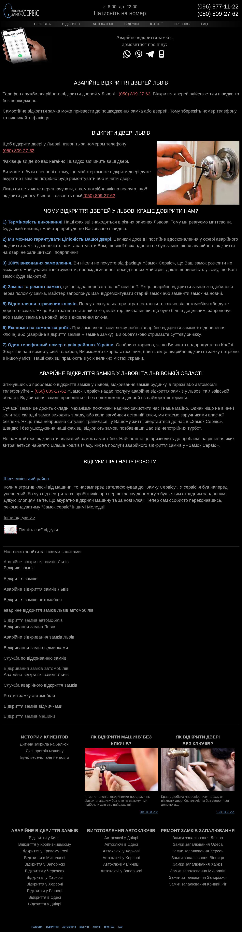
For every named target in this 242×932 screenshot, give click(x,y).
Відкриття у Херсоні (44, 884)
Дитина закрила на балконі (45, 744)
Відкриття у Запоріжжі (44, 864)
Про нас (182, 24)
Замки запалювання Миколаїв (197, 871)
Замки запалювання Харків (198, 864)
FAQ (204, 24)
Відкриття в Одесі (44, 898)
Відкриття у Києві (44, 838)
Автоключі (103, 24)
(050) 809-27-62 (19, 150)
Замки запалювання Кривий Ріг (197, 884)
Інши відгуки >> (19, 517)
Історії (156, 24)
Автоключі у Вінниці (121, 864)
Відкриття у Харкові (45, 878)
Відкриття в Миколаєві (44, 858)
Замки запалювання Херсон (197, 851)
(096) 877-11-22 (218, 6)
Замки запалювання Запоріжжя (198, 878)
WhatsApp (127, 54)
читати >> (150, 812)
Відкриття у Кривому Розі (44, 851)
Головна (42, 24)
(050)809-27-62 (162, 54)
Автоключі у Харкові (121, 851)
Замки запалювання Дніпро (198, 838)
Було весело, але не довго (44, 757)
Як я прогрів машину (45, 751)
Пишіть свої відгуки (33, 529)
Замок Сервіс (22, 10)
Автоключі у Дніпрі (121, 838)
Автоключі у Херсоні (121, 858)
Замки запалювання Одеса (198, 845)
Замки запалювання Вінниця (197, 858)
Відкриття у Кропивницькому (44, 845)
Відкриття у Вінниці (44, 891)
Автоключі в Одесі (121, 845)
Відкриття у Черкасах (44, 871)
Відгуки (131, 24)
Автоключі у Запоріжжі (121, 871)
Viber (139, 54)
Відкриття (71, 24)
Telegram (150, 54)
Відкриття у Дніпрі (44, 904)
